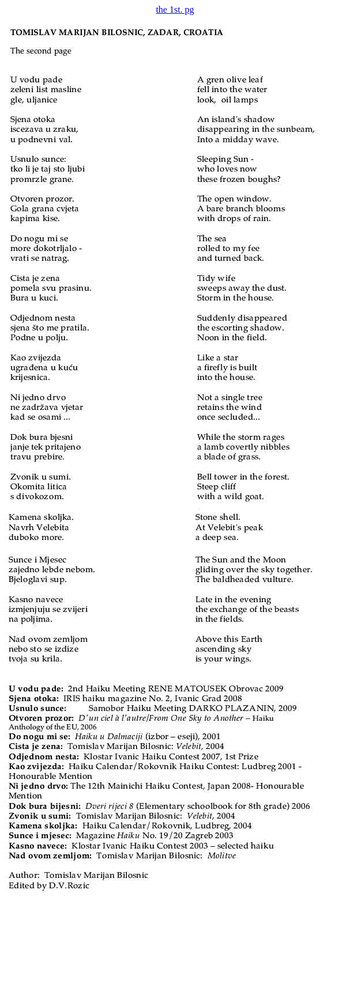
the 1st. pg (175, 9)
